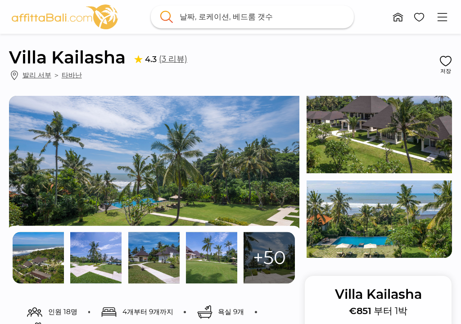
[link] (65, 16)
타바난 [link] (72, 75)
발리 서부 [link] (37, 75)
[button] (398, 17)
